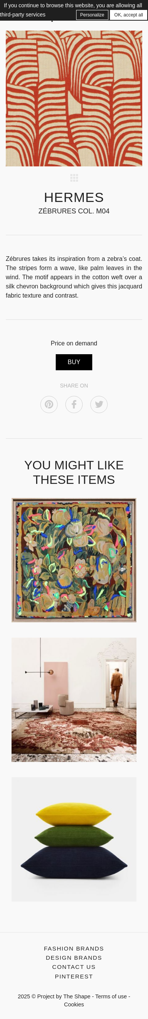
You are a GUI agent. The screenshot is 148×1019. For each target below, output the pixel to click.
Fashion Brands (74, 948)
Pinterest (74, 976)
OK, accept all (128, 15)
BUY (74, 362)
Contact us (74, 967)
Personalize (92, 15)
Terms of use (111, 996)
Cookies (74, 1004)
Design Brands (74, 957)
